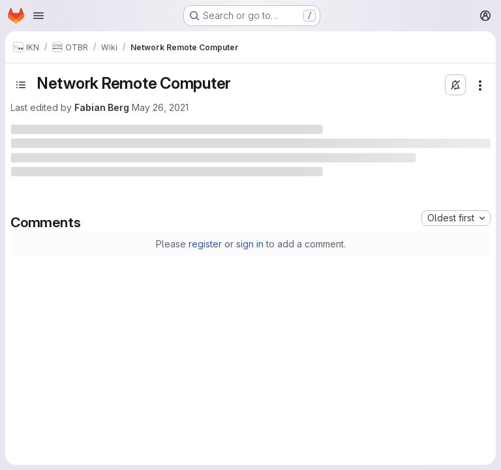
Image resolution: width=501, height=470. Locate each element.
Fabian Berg (101, 107)
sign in (250, 243)
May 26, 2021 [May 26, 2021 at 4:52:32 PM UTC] (160, 107)
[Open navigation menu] (38, 15)
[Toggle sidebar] (20, 84)
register (205, 243)
